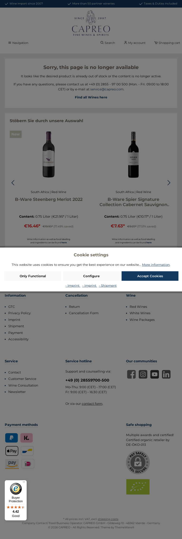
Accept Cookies (150, 276)
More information (156, 265)
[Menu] (24, 483)
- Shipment (108, 285)
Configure (91, 276)
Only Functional (33, 276)
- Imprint (72, 285)
